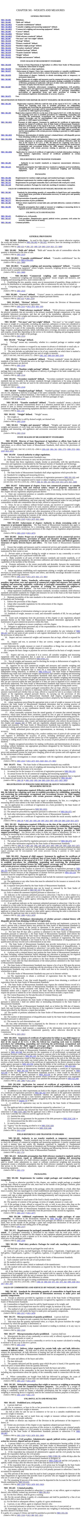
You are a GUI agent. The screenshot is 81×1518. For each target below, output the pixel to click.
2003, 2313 (21, 254)
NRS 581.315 (6, 183)
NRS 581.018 (6, 50)
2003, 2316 (21, 519)
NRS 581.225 (6, 167)
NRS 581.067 (6, 87)
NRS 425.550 (27, 1064)
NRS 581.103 (6, 104)
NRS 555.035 (23, 1482)
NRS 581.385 (6, 203)
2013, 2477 (31, 1213)
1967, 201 (28, 821)
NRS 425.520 (70, 872)
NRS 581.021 (6, 55)
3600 (60, 247)
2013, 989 (30, 1515)
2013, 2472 (31, 306)
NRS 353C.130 (69, 1119)
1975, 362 (63, 1282)
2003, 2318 (21, 1241)
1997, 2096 (21, 915)
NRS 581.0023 (6, 27)
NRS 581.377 (6, 200)
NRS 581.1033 (6, 135)
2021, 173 (47, 761)
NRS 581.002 (6, 22)
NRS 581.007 (6, 39)
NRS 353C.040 (45, 1128)
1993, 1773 (62, 449)
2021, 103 (39, 306)
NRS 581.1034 (6, 139)
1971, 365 (55, 1282)
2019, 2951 (21, 1034)
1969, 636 (47, 1282)
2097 (51, 821)
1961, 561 (43, 355)
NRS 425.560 (70, 1066)
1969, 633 (20, 247)
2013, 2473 (31, 519)
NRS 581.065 (6, 79)
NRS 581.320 (6, 185)
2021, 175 (30, 1395)
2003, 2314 (21, 365)
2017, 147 (8, 1284)
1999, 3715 (71, 449)
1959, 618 (45, 449)
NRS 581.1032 (6, 122)
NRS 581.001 (6, 20)
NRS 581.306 (6, 180)
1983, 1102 (29, 780)
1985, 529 (37, 247)
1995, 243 (47, 482)
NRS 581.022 (6, 57)
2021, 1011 (39, 1515)
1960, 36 (39, 482)
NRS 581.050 (6, 69)
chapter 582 (20, 723)
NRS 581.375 (6, 198)
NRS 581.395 (6, 207)
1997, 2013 (45, 821)
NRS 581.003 (6, 32)
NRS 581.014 (6, 46)
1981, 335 (29, 247)
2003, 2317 (21, 1213)
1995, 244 (37, 780)
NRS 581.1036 (6, 152)
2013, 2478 (31, 1313)
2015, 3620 (40, 761)
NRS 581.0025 (6, 29)
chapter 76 (23, 1101)
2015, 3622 (40, 1484)
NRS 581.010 (6, 41)
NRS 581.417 (6, 219)
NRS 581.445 (6, 223)
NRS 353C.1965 (20, 1112)
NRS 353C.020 (48, 1126)
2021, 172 (54, 247)
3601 (45, 577)
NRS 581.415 (6, 216)
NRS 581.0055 (6, 36)
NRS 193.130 (62, 1513)
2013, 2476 (31, 915)
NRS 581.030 (6, 65)
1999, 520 (57, 821)
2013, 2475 (54, 780)
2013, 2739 (21, 1130)
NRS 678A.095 (27, 260)
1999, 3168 (71, 1282)
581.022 (43, 242)
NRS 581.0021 (6, 25)
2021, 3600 (21, 262)
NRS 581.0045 (6, 34)
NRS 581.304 (6, 178)
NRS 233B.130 (54, 1456)
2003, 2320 (46, 780)
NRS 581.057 (6, 71)
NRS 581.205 (6, 163)
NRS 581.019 (6, 53)
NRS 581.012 (6, 43)
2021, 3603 (63, 780)
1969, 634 (51, 355)
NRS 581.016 (6, 48)
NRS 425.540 (16, 1052)
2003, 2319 (46, 247)
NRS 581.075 (6, 96)
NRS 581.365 (6, 192)
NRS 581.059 (6, 75)
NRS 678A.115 (42, 659)
